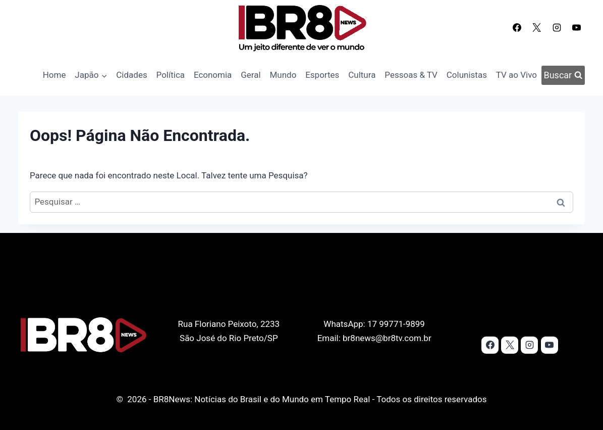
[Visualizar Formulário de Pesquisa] (563, 75)
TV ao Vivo (516, 75)
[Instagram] (556, 27)
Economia (213, 75)
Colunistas (467, 75)
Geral (250, 75)
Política (170, 75)
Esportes (322, 75)
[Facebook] (517, 27)
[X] (536, 27)
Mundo (282, 75)
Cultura (361, 75)
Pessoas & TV (411, 75)
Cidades (131, 75)
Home (54, 75)
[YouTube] (576, 27)
